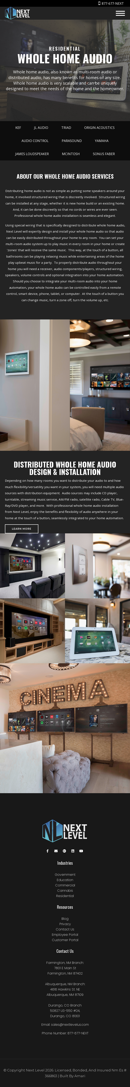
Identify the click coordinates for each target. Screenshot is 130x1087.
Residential (65, 896)
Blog (65, 918)
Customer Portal (65, 940)
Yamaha (101, 141)
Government (65, 874)
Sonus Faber (104, 154)
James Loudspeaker (32, 154)
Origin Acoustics (99, 127)
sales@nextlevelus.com (70, 1024)
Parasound (72, 141)
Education (65, 880)
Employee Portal (65, 934)
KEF (18, 127)
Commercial (65, 885)
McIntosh (71, 154)
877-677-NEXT (113, 3)
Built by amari (72, 1076)
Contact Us (65, 929)
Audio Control (35, 141)
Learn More (21, 528)
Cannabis (65, 890)
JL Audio (41, 127)
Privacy (65, 924)
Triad (66, 127)
